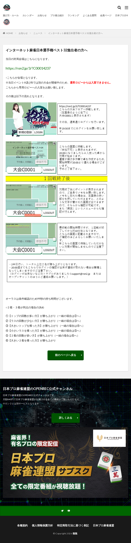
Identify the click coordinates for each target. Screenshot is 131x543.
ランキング (73, 15)
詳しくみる (65, 417)
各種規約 (22, 525)
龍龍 (75, 533)
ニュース (37, 33)
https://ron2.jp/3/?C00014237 (28, 68)
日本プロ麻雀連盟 (103, 525)
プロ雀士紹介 (57, 15)
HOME (9, 33)
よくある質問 (89, 15)
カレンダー (28, 15)
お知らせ (42, 15)
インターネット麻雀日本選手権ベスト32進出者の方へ (75, 33)
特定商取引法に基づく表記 (73, 525)
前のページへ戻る (65, 355)
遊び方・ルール (11, 15)
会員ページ (105, 15)
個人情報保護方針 (42, 525)
